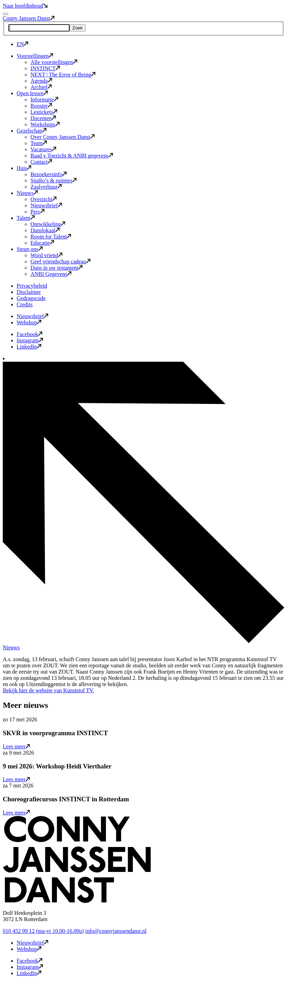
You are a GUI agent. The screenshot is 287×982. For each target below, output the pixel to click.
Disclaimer (29, 292)
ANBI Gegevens (50, 274)
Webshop (29, 322)
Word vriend (46, 255)
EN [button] (22, 44)
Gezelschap (31, 131)
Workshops (45, 124)
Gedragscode (31, 298)
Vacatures (43, 149)
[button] (77, 901)
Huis (24, 168)
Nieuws (27, 193)
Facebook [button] (29, 334)
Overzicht (43, 199)
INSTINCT (45, 68)
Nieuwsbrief (46, 205)
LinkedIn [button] (29, 347)
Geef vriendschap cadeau (60, 261)
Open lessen (32, 93)
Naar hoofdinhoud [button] (25, 6)
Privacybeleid (32, 286)
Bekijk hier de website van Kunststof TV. (48, 690)
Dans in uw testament (56, 268)
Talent (26, 218)
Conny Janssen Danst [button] (28, 18)
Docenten (43, 118)
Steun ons (30, 249)
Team (38, 143)
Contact (41, 162)
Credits (25, 304)
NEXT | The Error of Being (63, 75)
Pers (37, 212)
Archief (41, 87)
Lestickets (43, 112)
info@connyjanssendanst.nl (115, 931)
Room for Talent (50, 237)
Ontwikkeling (47, 224)
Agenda (41, 81)
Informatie (44, 99)
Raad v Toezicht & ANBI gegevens (71, 156)
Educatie (42, 243)
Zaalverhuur (46, 187)
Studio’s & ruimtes (53, 180)
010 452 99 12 (43, 931)
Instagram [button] (30, 340)
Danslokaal (45, 230)
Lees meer (16, 746)
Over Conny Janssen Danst (62, 137)
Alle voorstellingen (53, 62)
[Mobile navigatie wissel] (5, 14)
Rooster (41, 106)
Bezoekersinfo (48, 174)
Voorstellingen (35, 56)
